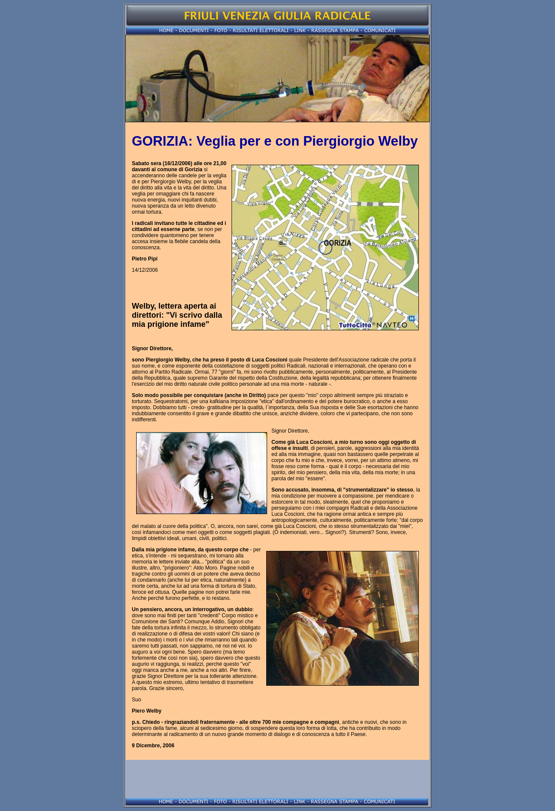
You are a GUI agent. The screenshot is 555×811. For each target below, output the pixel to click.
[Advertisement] (277, 779)
